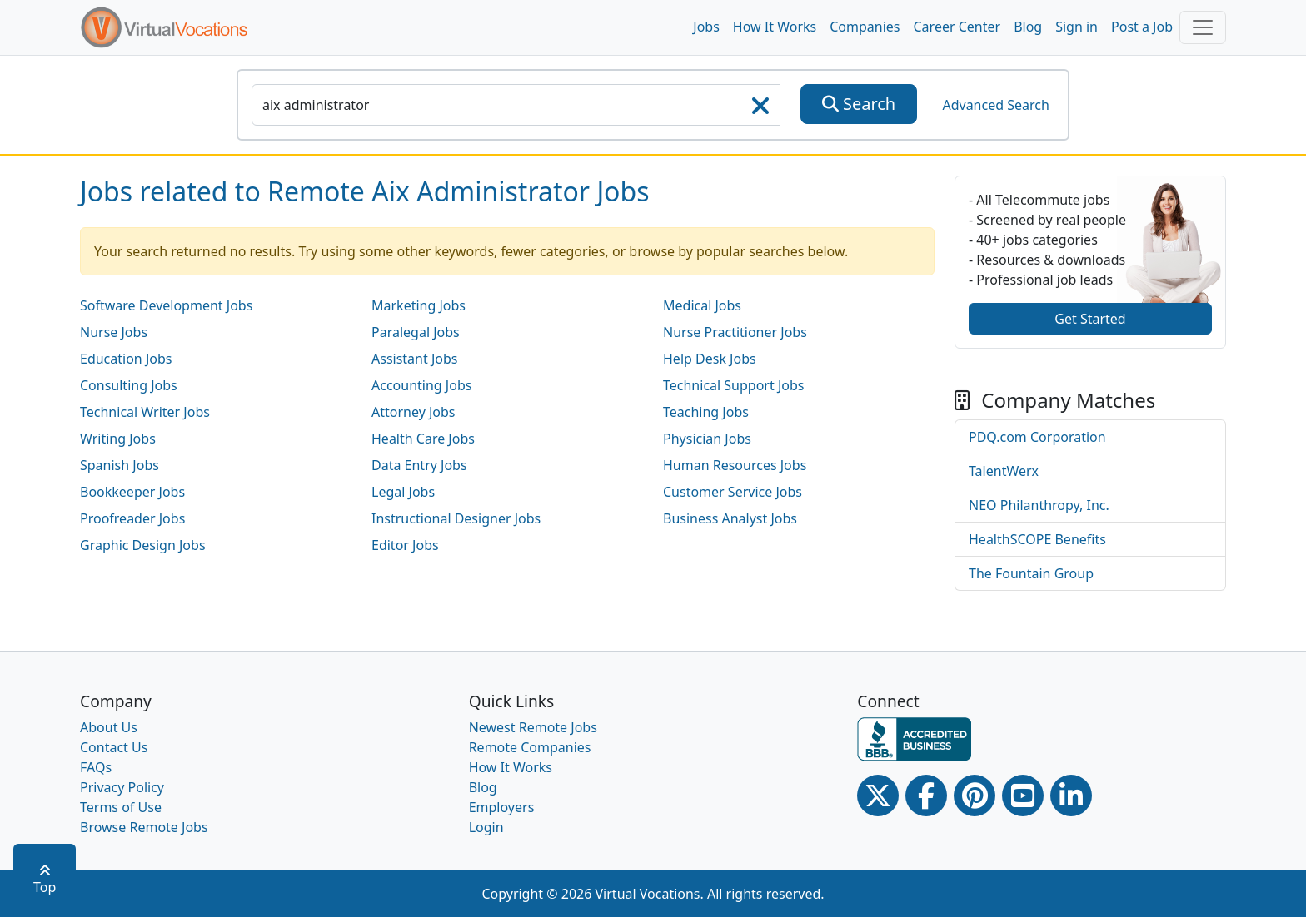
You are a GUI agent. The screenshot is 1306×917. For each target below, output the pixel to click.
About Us (108, 727)
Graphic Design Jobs (143, 545)
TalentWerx (1004, 471)
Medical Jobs (702, 305)
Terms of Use (121, 807)
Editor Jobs (405, 545)
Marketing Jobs (418, 305)
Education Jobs (126, 358)
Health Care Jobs (423, 438)
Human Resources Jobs (734, 465)
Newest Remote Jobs (533, 727)
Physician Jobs (707, 438)
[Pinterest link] (974, 795)
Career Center (957, 26)
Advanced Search (995, 105)
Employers (502, 807)
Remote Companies (530, 747)
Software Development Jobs (166, 305)
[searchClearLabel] (760, 111)
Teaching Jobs (706, 412)
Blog (1028, 26)
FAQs (96, 767)
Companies (865, 26)
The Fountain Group (1031, 573)
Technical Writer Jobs (145, 412)
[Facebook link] (926, 795)
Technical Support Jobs (733, 385)
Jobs (706, 26)
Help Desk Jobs (709, 358)
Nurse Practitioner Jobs (735, 332)
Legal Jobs (403, 492)
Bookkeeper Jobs (132, 492)
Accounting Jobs (421, 385)
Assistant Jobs (414, 358)
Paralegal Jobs (415, 332)
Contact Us (113, 747)
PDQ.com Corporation (1037, 437)
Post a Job (1142, 26)
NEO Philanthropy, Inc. (1039, 505)
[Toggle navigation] (1202, 27)
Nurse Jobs (113, 332)
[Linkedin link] (1071, 795)
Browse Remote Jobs (144, 827)
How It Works (774, 26)
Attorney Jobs (413, 412)
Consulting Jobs (128, 385)
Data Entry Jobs (419, 465)
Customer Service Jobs (732, 492)
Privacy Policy (122, 787)
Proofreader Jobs (132, 518)
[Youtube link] (1023, 795)
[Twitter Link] (878, 795)
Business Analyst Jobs (730, 518)
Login (486, 827)
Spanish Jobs (119, 465)
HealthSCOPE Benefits (1037, 539)
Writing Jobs (118, 438)
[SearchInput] (516, 105)
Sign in (1076, 26)
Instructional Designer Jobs (456, 518)
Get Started (1089, 319)
